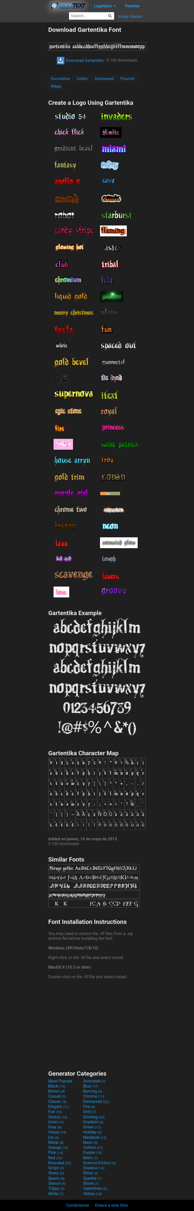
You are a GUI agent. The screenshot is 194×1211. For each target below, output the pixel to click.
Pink (55, 1152)
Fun (55, 1111)
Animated (94, 1081)
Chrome (93, 1096)
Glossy (57, 1117)
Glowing (94, 1117)
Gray (54, 1127)
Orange (58, 1147)
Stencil (56, 1183)
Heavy (57, 1132)
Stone (91, 1183)
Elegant (58, 1106)
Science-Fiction (99, 1162)
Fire (89, 1106)
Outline (93, 1147)
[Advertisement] (24, 102)
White (56, 1193)
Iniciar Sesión (130, 16)
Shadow (94, 1168)
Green (92, 1127)
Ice (53, 1137)
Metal (56, 1142)
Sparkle (92, 1178)
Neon (90, 1142)
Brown (56, 1091)
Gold (56, 1122)
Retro (90, 1157)
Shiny (90, 1173)
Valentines (95, 1188)
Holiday (92, 1132)
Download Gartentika (80, 60)
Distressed (104, 78)
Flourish (127, 78)
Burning (92, 1091)
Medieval (94, 1137)
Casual (57, 1096)
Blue (90, 1086)
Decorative (60, 78)
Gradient (93, 1122)
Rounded (59, 1162)
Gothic (82, 78)
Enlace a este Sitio (111, 1205)
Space (56, 1178)
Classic (57, 1101)
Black (56, 1086)
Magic (56, 86)
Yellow (92, 1193)
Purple (92, 1152)
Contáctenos (77, 1205)
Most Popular (60, 1081)
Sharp (56, 1173)
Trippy (56, 1188)
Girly (89, 1111)
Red (55, 1157)
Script (56, 1168)
